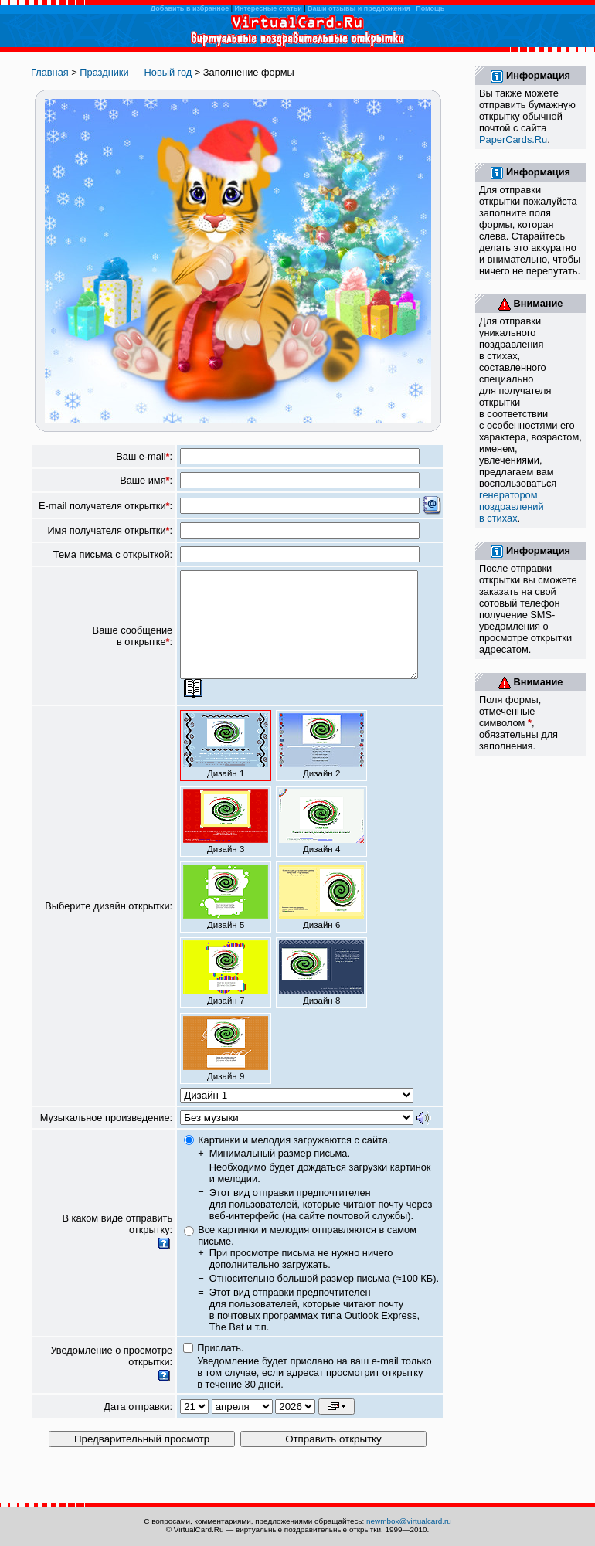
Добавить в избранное (190, 8)
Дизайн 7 (225, 993)
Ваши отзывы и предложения (359, 8)
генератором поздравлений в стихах (511, 506)
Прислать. (220, 1368)
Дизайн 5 (225, 917)
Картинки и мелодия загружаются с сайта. (294, 1161)
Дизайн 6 (321, 917)
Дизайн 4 (321, 842)
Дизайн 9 (225, 1069)
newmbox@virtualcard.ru (408, 1521)
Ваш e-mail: (144, 456)
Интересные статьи (268, 8)
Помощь (430, 8)
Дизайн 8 (321, 993)
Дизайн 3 (225, 842)
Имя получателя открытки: (109, 530)
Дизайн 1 (225, 766)
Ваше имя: (146, 480)
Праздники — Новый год (136, 72)
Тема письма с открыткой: (112, 554)
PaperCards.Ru (513, 139)
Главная (50, 72)
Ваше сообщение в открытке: (133, 646)
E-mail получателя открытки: (105, 505)
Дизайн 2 (321, 766)
